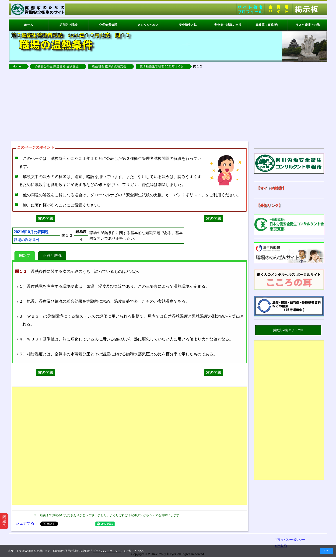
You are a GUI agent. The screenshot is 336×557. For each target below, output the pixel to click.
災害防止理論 (68, 25)
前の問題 (45, 219)
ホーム (28, 25)
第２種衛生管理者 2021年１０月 (162, 66)
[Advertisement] (168, 104)
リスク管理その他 (307, 25)
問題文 (24, 255)
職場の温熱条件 (27, 240)
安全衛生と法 (188, 25)
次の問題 (213, 219)
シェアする (25, 523)
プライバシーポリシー (107, 551)
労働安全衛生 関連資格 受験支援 (56, 66)
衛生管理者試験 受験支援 (109, 66)
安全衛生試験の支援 (228, 25)
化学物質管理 (108, 25)
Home (17, 66)
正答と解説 (52, 255)
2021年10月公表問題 (31, 232)
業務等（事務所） (268, 25)
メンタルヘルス (148, 25)
